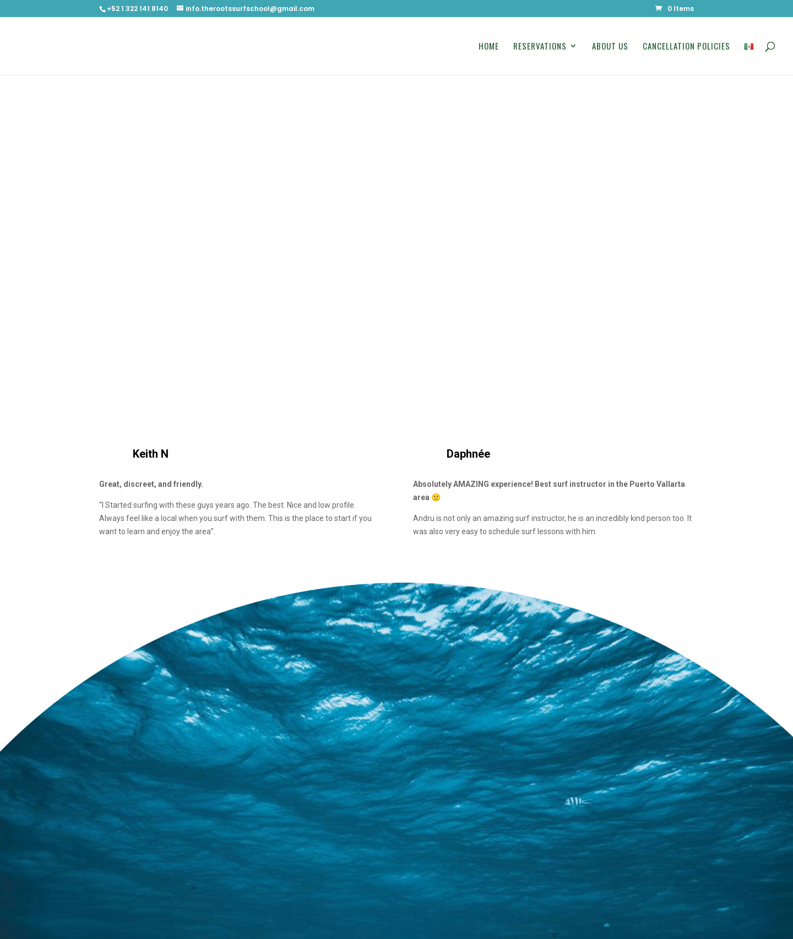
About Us (610, 47)
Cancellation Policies (686, 47)
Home (489, 47)
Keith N (151, 453)
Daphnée (468, 453)
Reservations (540, 47)
